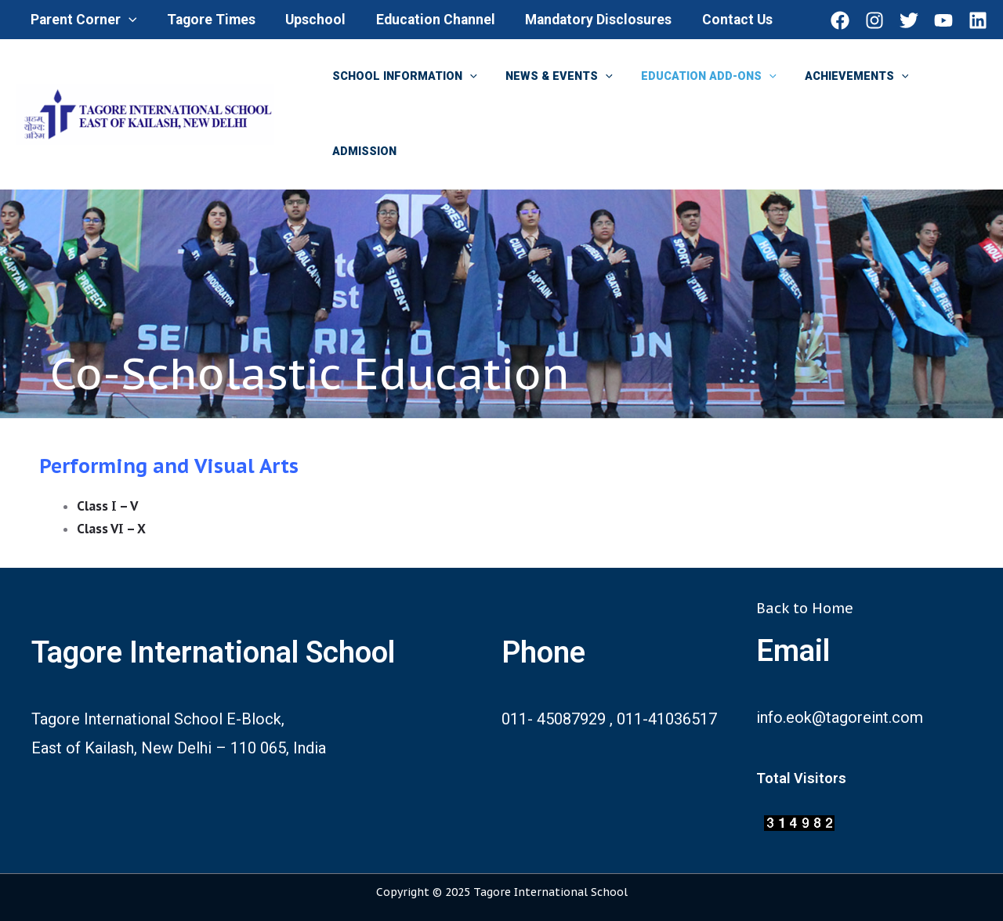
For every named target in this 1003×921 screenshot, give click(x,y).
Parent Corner (83, 19)
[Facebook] (840, 20)
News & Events (550, 76)
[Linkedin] (978, 20)
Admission (361, 151)
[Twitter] (909, 20)
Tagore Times (207, 19)
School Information (401, 76)
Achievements (836, 76)
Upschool (310, 19)
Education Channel (427, 19)
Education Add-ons (694, 76)
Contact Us (723, 19)
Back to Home (804, 608)
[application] (128, 19)
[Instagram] (874, 20)
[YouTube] (943, 20)
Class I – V (108, 506)
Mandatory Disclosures (587, 19)
